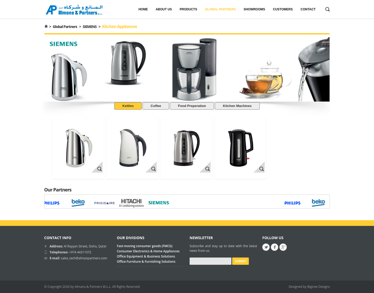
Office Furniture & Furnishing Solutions (146, 261)
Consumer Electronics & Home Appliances (148, 251)
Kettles (127, 106)
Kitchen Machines (237, 106)
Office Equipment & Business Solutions (146, 256)
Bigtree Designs (318, 286)
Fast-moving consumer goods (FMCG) (144, 246)
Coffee (156, 106)
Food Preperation (192, 106)
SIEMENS (89, 26)
